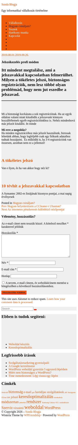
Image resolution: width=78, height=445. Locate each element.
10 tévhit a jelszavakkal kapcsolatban (35, 186)
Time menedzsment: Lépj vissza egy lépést (33, 380)
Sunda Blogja (9, 4)
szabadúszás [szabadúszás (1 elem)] (64, 407)
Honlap (5, 280)
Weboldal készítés (19, 348)
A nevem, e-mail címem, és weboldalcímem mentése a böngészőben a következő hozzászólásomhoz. (34, 289)
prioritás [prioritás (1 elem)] (22, 407)
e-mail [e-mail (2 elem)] (27, 396)
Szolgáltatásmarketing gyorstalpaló (29, 367)
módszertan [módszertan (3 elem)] (10, 406)
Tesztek (13, 29)
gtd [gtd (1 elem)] (33, 397)
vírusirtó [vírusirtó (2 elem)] (18, 412)
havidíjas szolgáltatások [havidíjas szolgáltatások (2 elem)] (49, 396)
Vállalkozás (15, 22)
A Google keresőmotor (22, 370)
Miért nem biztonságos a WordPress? (30, 376)
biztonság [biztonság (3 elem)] (16, 396)
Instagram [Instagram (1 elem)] (71, 397)
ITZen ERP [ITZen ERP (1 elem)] (5, 402)
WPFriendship (32, 419)
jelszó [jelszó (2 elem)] (14, 401)
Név (4, 267)
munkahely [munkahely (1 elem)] (58, 402)
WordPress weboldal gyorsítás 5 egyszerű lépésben (38, 373)
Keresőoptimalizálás (20, 351)
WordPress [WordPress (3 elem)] (52, 412)
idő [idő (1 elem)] (66, 397)
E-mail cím (9, 273)
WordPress (63, 419)
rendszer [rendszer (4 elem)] (34, 405)
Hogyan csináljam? (20, 26)
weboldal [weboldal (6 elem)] (34, 411)
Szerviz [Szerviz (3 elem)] (7, 412)
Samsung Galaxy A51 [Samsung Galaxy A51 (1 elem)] (50, 407)
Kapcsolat (14, 35)
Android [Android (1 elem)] (4, 397)
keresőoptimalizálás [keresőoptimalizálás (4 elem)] (36, 400)
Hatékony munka (18, 32)
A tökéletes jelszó (17, 160)
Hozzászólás (9, 232)
